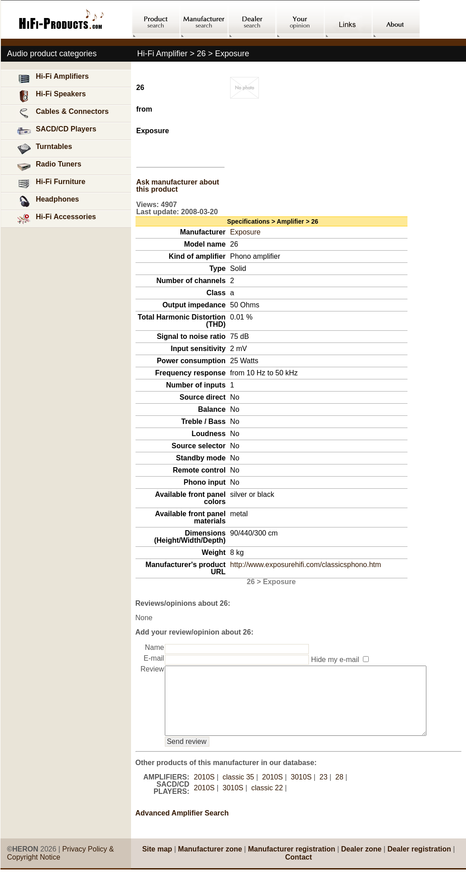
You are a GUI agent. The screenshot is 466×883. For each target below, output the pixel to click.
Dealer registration (419, 862)
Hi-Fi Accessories (56, 218)
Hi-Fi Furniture (51, 183)
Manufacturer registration (291, 862)
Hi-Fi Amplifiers (52, 78)
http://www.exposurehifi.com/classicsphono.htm (305, 564)
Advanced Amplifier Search (182, 826)
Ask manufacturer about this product (177, 185)
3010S (301, 790)
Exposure (245, 232)
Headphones (47, 201)
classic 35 (238, 790)
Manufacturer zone (210, 862)
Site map (157, 862)
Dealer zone (361, 862)
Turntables (44, 148)
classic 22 (267, 801)
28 (339, 790)
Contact (298, 870)
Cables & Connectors (62, 113)
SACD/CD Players (56, 131)
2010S (204, 790)
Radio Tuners (48, 166)
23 (324, 790)
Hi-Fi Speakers (51, 96)
